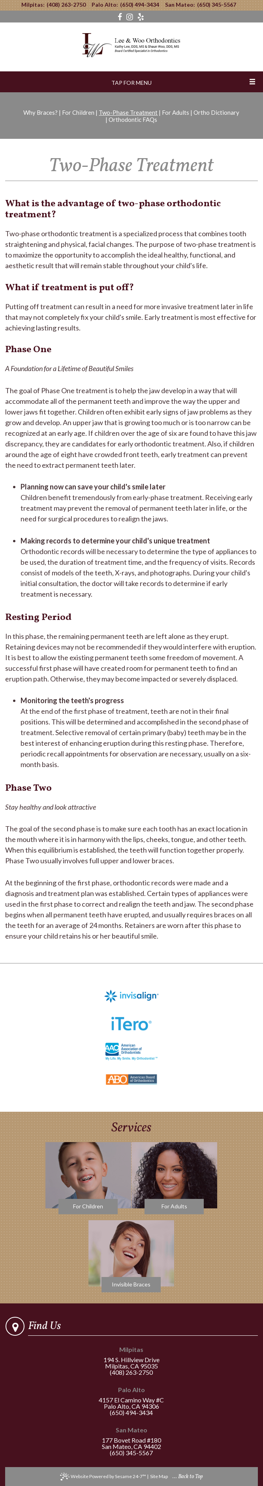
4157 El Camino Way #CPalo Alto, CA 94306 (131, 1398)
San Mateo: (180, 4)
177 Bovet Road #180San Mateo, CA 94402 (131, 1438)
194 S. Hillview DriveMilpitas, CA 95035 (131, 1358)
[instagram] (130, 16)
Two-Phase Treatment (128, 112)
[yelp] (140, 16)
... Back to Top (188, 1476)
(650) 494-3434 (139, 4)
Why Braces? (40, 112)
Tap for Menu (131, 82)
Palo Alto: (105, 4)
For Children (78, 112)
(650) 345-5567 (216, 4)
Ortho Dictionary (216, 112)
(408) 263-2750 (66, 4)
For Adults (175, 112)
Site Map (159, 1476)
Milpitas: (33, 4)
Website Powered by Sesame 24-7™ (103, 1476)
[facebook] (121, 16)
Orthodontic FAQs (133, 119)
